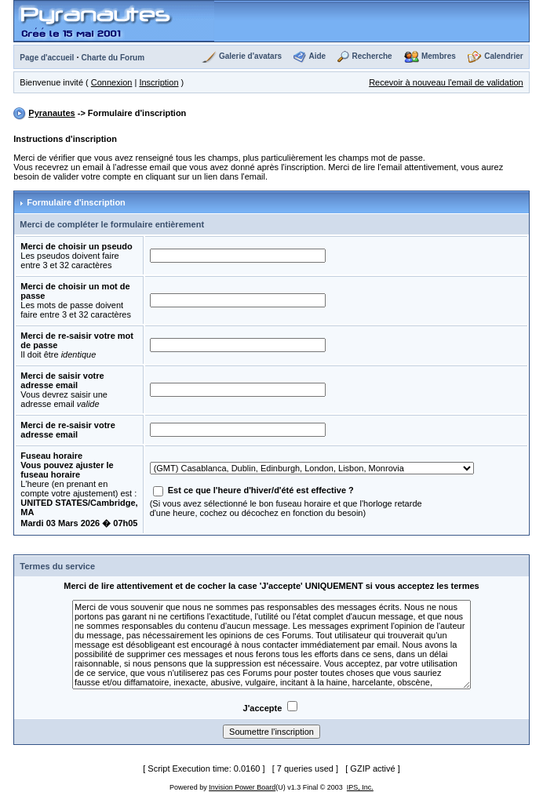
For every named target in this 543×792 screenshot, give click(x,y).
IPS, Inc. (360, 787)
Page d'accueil (47, 57)
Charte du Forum (113, 57)
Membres (438, 56)
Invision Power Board (242, 787)
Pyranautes (51, 113)
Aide (317, 56)
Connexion (112, 82)
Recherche (372, 56)
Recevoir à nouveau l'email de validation (446, 82)
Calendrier (503, 56)
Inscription (158, 82)
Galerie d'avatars (250, 56)
